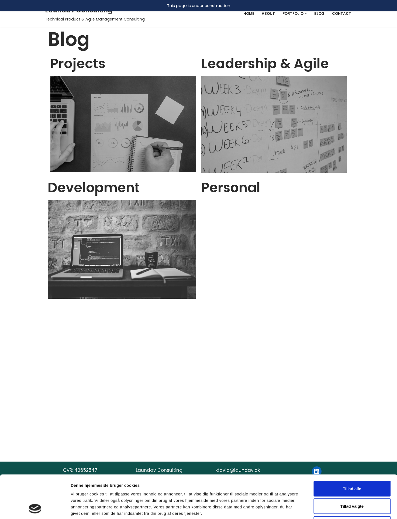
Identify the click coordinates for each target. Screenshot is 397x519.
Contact (341, 13)
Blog (319, 13)
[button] (305, 13)
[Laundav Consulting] (95, 13)
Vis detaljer (280, 478)
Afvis (352, 453)
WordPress (101, 508)
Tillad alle (352, 418)
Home (248, 13)
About (268, 13)
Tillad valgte (352, 436)
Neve (51, 508)
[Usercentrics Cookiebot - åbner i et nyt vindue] (34, 478)
